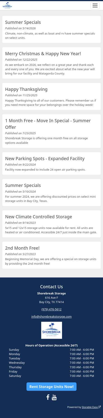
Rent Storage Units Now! (51, 386)
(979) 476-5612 (51, 309)
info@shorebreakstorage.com (51, 317)
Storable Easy (91, 407)
